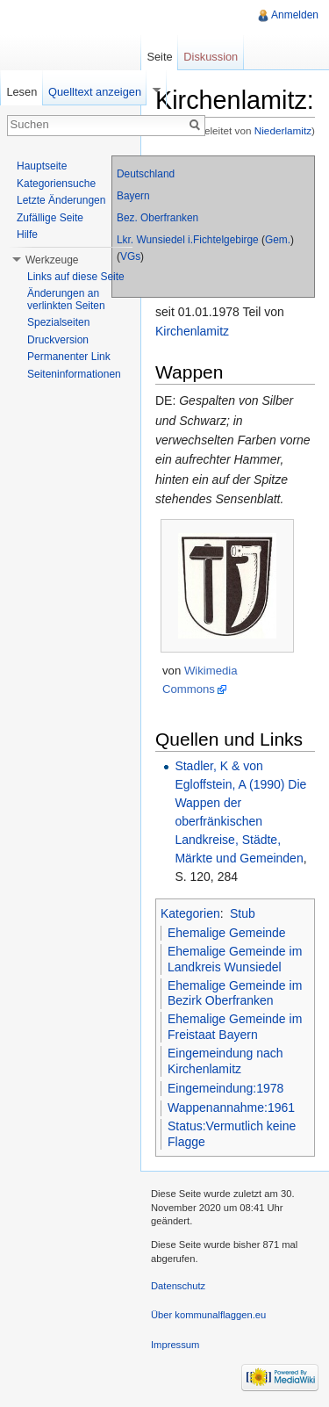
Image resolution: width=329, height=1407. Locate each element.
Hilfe (27, 234)
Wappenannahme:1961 (231, 1107)
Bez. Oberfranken (157, 218)
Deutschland (146, 174)
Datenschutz (178, 1286)
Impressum (175, 1344)
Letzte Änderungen (61, 200)
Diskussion (210, 56)
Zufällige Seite (50, 218)
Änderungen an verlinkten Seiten (66, 299)
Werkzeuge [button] (51, 260)
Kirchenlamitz (192, 331)
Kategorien (190, 913)
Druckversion (58, 340)
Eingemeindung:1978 (225, 1088)
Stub (242, 913)
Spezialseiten (58, 322)
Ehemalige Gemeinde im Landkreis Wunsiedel (235, 959)
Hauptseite (42, 166)
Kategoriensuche (56, 183)
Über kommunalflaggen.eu (208, 1315)
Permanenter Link (69, 356)
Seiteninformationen (74, 374)
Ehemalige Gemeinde (227, 933)
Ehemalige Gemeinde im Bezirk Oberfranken (235, 993)
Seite (159, 56)
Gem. (277, 240)
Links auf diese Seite (76, 277)
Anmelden (294, 15)
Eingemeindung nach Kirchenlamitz (225, 1061)
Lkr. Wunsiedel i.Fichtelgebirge (188, 240)
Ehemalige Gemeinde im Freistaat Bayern (235, 1027)
